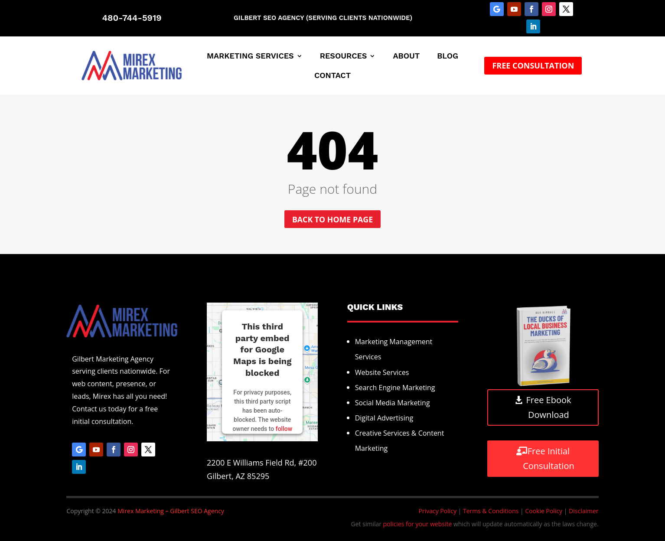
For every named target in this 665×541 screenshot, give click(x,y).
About (406, 56)
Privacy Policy (437, 511)
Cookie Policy (543, 511)
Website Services (382, 372)
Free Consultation (533, 65)
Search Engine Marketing (395, 387)
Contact (332, 76)
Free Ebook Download (548, 407)
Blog (447, 56)
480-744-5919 (131, 18)
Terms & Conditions (491, 511)
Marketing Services (250, 56)
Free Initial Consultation (548, 458)
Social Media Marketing (392, 402)
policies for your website (417, 524)
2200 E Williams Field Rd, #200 (261, 462)
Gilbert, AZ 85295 (238, 476)
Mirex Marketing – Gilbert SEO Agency (170, 511)
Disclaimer (583, 511)
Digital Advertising (384, 418)
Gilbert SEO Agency (269, 18)
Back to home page (333, 219)
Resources (343, 56)
